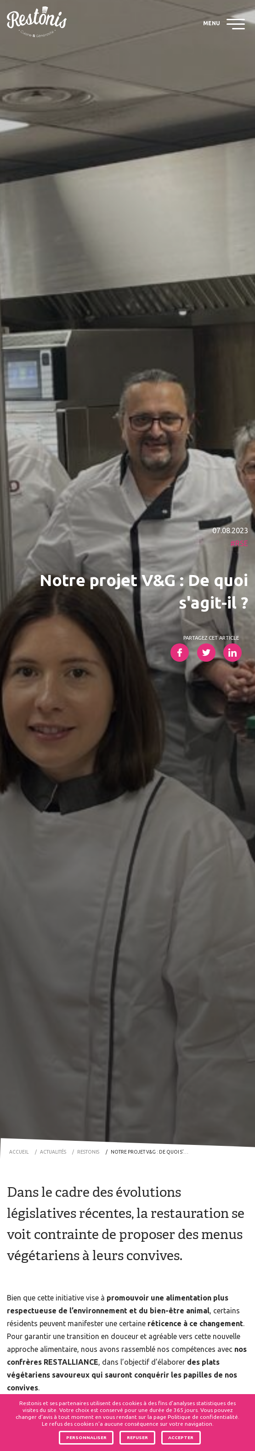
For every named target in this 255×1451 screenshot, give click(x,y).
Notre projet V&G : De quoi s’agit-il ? (152, 1152)
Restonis (88, 1152)
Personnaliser (86, 1437)
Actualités (53, 1152)
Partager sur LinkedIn (232, 652)
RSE (241, 543)
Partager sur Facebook (179, 652)
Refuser (137, 1437)
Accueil (18, 1152)
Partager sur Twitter (206, 652)
